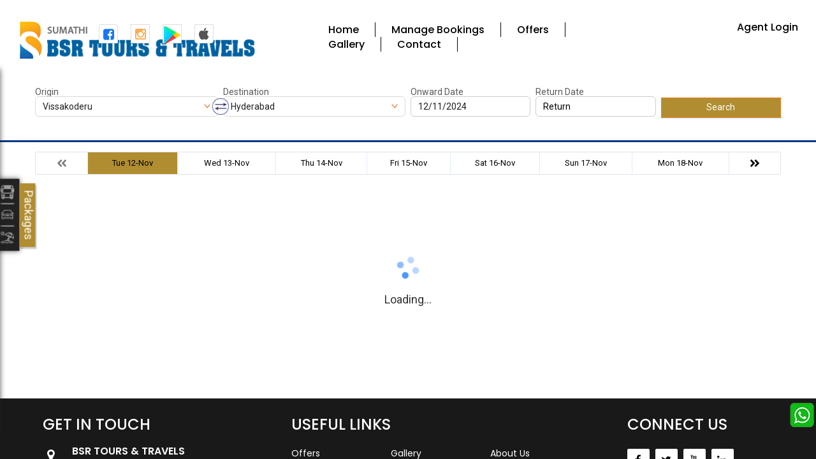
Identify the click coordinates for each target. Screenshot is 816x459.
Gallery (346, 44)
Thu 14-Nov (321, 163)
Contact (419, 44)
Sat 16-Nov (495, 163)
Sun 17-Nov (586, 163)
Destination (246, 91)
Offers (533, 29)
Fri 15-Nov (408, 163)
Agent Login (767, 27)
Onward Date (437, 91)
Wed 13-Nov (226, 163)
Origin (47, 91)
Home (343, 29)
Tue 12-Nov (132, 163)
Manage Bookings (437, 29)
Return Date (560, 91)
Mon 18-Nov (680, 163)
